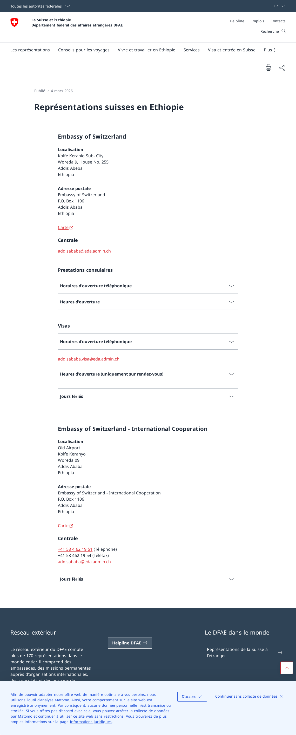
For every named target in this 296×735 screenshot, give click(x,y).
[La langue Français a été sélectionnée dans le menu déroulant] (277, 6)
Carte (63, 227)
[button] (30, 50)
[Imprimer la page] (268, 67)
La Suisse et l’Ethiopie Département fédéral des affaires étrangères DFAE (77, 22)
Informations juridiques (91, 721)
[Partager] (282, 67)
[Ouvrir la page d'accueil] (66, 27)
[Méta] (258, 21)
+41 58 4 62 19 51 (75, 549)
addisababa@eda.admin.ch (84, 251)
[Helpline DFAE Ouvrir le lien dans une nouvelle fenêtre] (130, 643)
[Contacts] (278, 21)
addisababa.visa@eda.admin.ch (88, 359)
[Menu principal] (143, 50)
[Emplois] (257, 21)
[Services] (191, 50)
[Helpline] (237, 21)
